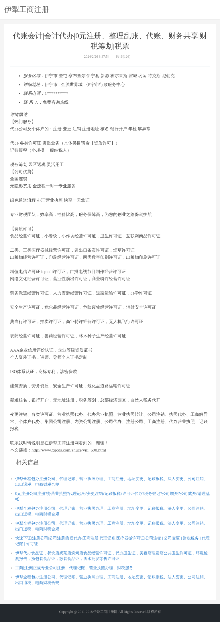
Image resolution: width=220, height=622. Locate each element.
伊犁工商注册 (26, 9)
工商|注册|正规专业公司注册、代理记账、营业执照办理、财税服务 (74, 568)
